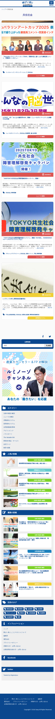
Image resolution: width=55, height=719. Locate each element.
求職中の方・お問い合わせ (12, 646)
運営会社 (6, 639)
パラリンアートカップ (21, 72)
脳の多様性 (34, 133)
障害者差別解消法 (34, 314)
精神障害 (20, 609)
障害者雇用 (10, 609)
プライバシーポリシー (11, 642)
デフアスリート (15, 253)
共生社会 (30, 72)
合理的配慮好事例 (9, 427)
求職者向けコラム (9, 420)
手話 (35, 253)
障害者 (22, 613)
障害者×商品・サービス (11, 441)
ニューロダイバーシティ (12, 133)
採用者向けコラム (40, 318)
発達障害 (27, 133)
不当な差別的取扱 (10, 314)
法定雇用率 (10, 617)
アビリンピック (8, 430)
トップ (6, 629)
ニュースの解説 (40, 75)
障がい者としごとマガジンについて (15, 632)
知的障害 (30, 609)
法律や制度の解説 (9, 413)
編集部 (6, 636)
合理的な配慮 (25, 314)
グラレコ (8, 253)
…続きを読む (40, 67)
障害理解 (13, 192)
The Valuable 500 (9, 437)
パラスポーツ (8, 434)
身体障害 (40, 609)
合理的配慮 (32, 613)
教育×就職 (7, 448)
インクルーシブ (10, 72)
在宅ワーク (7, 444)
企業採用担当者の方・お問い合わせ (15, 649)
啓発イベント (29, 253)
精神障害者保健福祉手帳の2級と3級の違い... (33, 463)
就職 (19, 617)
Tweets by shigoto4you (11, 675)
